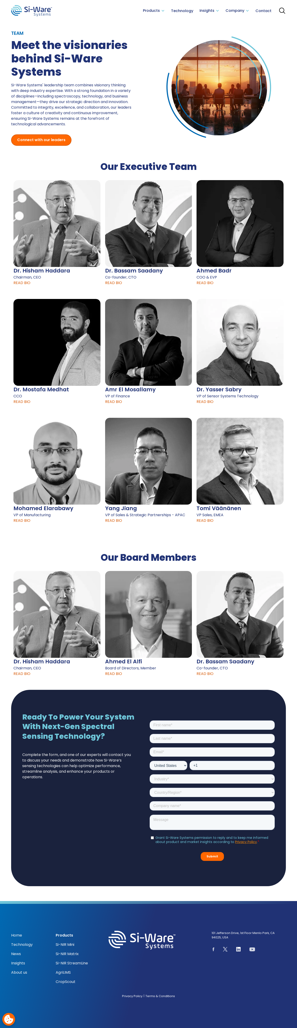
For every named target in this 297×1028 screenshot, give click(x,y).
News (16, 954)
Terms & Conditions (160, 996)
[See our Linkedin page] (238, 950)
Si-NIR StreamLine (72, 963)
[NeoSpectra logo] (31, 10)
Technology (182, 10)
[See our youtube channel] (252, 950)
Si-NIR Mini (65, 944)
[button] (154, 10)
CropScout (65, 981)
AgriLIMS (63, 972)
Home (16, 935)
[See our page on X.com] (225, 950)
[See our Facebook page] (213, 950)
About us (19, 972)
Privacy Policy (132, 996)
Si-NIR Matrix (67, 954)
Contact (263, 10)
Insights (18, 963)
